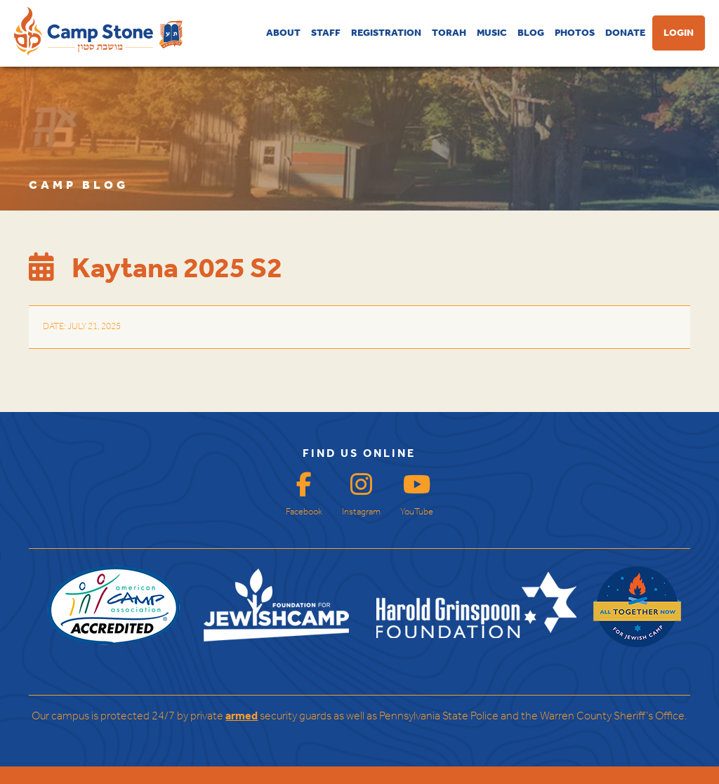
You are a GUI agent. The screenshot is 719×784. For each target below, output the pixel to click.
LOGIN (679, 33)
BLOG (530, 33)
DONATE (625, 33)
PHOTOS (575, 33)
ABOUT (283, 33)
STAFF (326, 33)
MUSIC (492, 33)
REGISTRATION (386, 33)
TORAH (449, 33)
